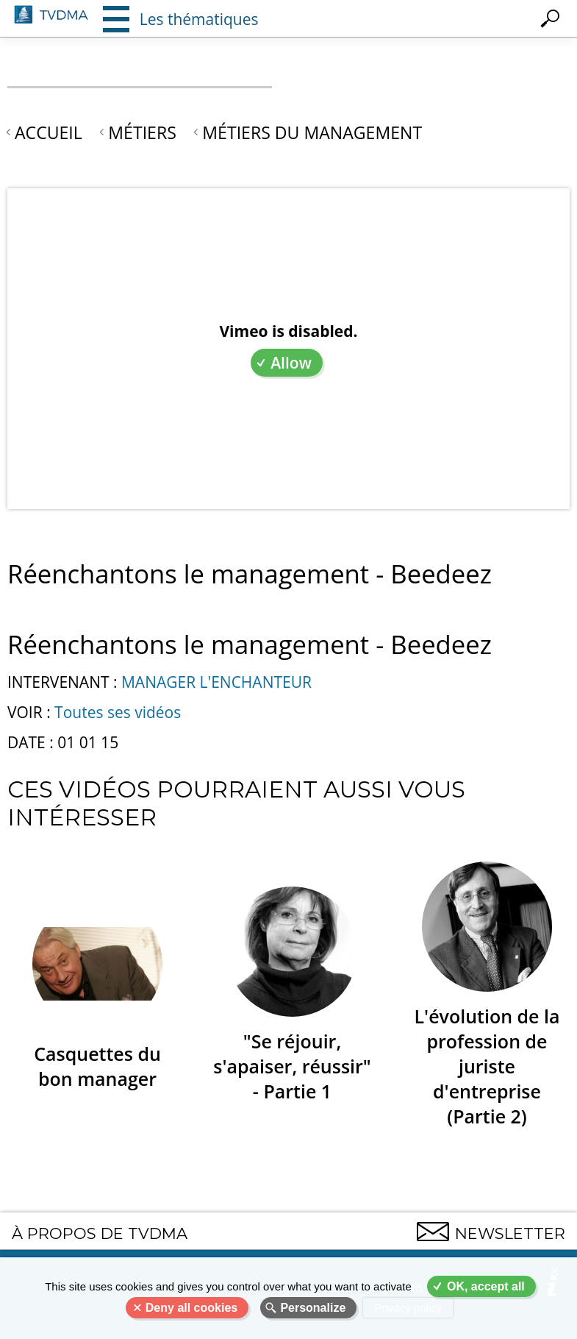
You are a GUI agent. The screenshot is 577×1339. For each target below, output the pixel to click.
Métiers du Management (312, 132)
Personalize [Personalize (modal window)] (312, 1307)
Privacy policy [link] (408, 1307)
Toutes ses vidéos (117, 712)
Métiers (142, 132)
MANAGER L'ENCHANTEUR (216, 682)
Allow (291, 362)
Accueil (48, 132)
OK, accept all (486, 1286)
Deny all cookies (191, 1307)
